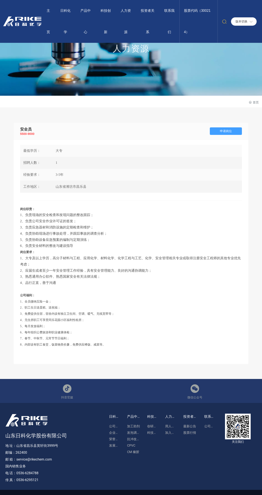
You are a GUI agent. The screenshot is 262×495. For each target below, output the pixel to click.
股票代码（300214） (197, 21)
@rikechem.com (39, 459)
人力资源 (131, 53)
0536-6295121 (27, 480)
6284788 (31, 473)
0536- (20, 473)
